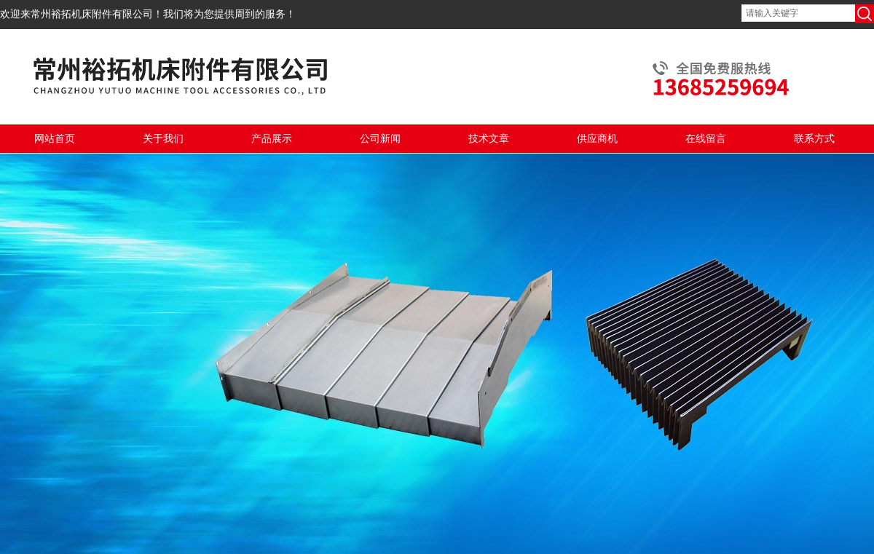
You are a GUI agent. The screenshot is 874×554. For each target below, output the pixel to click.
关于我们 (163, 138)
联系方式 (814, 138)
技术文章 (488, 138)
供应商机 (597, 138)
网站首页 (54, 138)
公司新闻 (380, 138)
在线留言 (705, 138)
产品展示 (271, 138)
